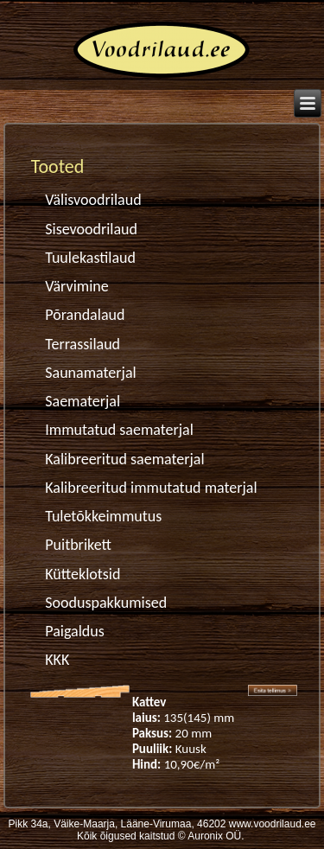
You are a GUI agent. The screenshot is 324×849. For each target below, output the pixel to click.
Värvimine (76, 286)
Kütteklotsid (82, 574)
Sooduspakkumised (106, 602)
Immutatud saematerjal (119, 429)
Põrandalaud (84, 314)
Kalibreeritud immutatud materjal (151, 487)
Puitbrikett (78, 544)
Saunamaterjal (90, 372)
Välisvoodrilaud (93, 199)
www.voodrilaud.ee (272, 824)
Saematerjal (82, 401)
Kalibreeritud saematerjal (124, 459)
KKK (57, 659)
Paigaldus (75, 631)
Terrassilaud (82, 344)
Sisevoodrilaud (91, 229)
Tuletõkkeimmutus (103, 516)
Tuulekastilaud (90, 257)
